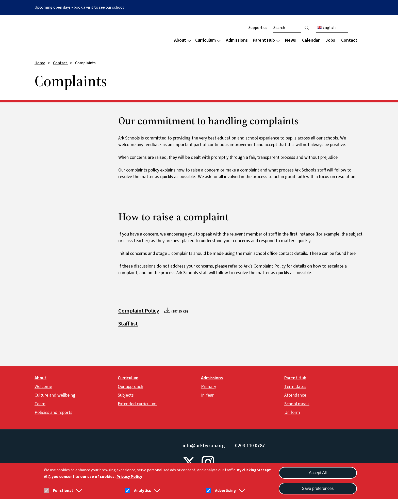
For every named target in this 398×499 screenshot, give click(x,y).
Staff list (128, 324)
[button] (78, 491)
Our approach (130, 386)
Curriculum (208, 40)
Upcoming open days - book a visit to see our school (79, 7)
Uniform (292, 412)
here (351, 253)
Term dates (295, 386)
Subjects (126, 395)
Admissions (237, 40)
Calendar (311, 40)
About (182, 40)
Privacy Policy (129, 476)
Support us (257, 27)
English (327, 27)
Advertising (225, 490)
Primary (208, 386)
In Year (207, 395)
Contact (349, 40)
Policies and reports (53, 412)
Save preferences (318, 488)
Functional (63, 490)
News (290, 40)
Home (40, 63)
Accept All (318, 473)
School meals (296, 404)
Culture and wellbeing (55, 395)
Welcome (43, 386)
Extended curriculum (137, 404)
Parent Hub (266, 40)
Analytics (142, 490)
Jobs (330, 40)
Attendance (295, 395)
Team (40, 404)
